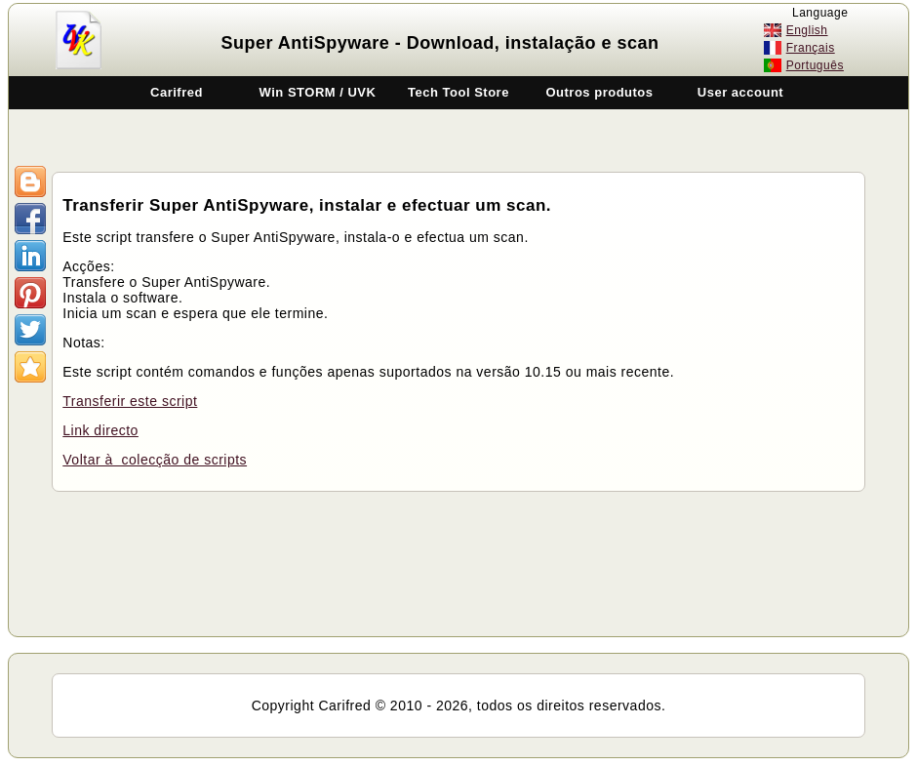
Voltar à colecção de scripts (154, 459)
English (807, 30)
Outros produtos (599, 92)
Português (815, 65)
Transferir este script (129, 401)
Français (810, 48)
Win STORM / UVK (318, 92)
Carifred (176, 92)
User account (740, 92)
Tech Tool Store (458, 92)
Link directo (100, 430)
